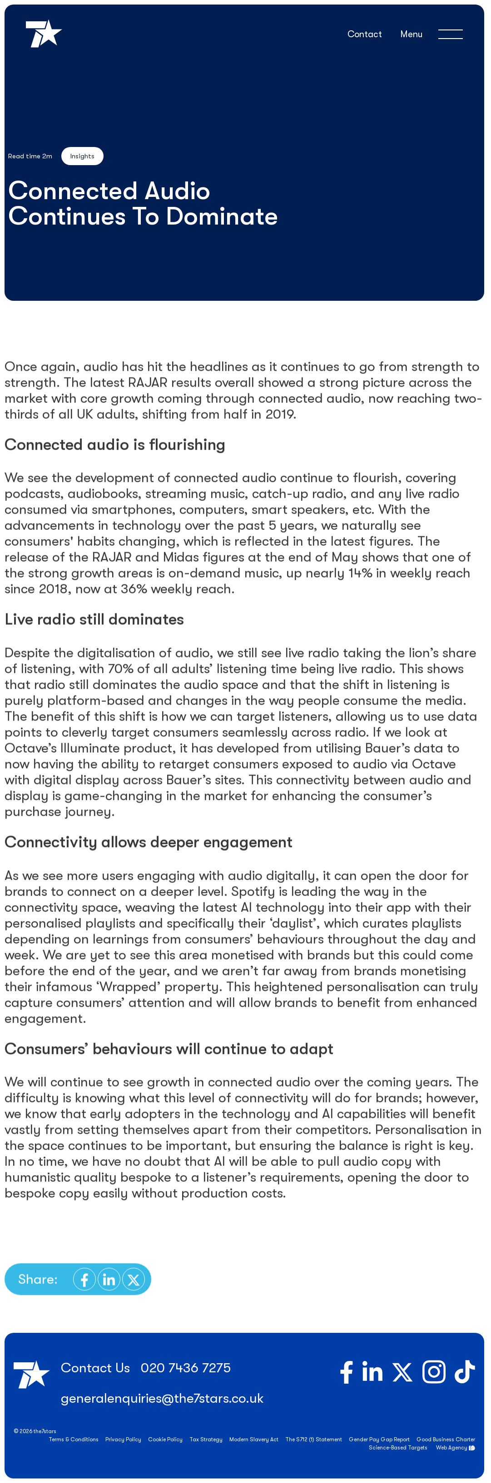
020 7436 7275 (186, 1367)
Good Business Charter (446, 1439)
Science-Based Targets (398, 1447)
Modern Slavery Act (253, 1439)
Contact (364, 34)
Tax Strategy (206, 1439)
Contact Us (95, 1367)
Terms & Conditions (74, 1439)
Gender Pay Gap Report (379, 1439)
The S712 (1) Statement (313, 1439)
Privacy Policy (123, 1439)
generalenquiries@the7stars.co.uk (162, 1398)
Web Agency (451, 1447)
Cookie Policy (165, 1439)
